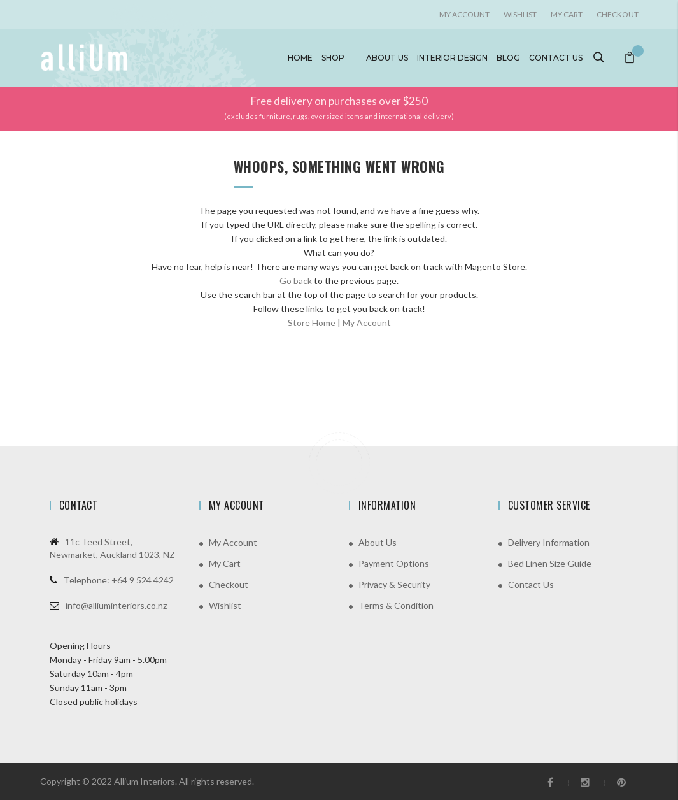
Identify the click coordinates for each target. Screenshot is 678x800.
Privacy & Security (394, 584)
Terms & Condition (396, 605)
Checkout (618, 14)
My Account (367, 322)
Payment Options (393, 563)
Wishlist (520, 14)
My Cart (567, 14)
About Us (377, 542)
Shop (332, 57)
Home (300, 57)
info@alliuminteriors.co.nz (116, 605)
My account (464, 14)
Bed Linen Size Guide (549, 563)
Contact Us (531, 584)
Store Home (311, 322)
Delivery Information (549, 542)
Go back (295, 280)
